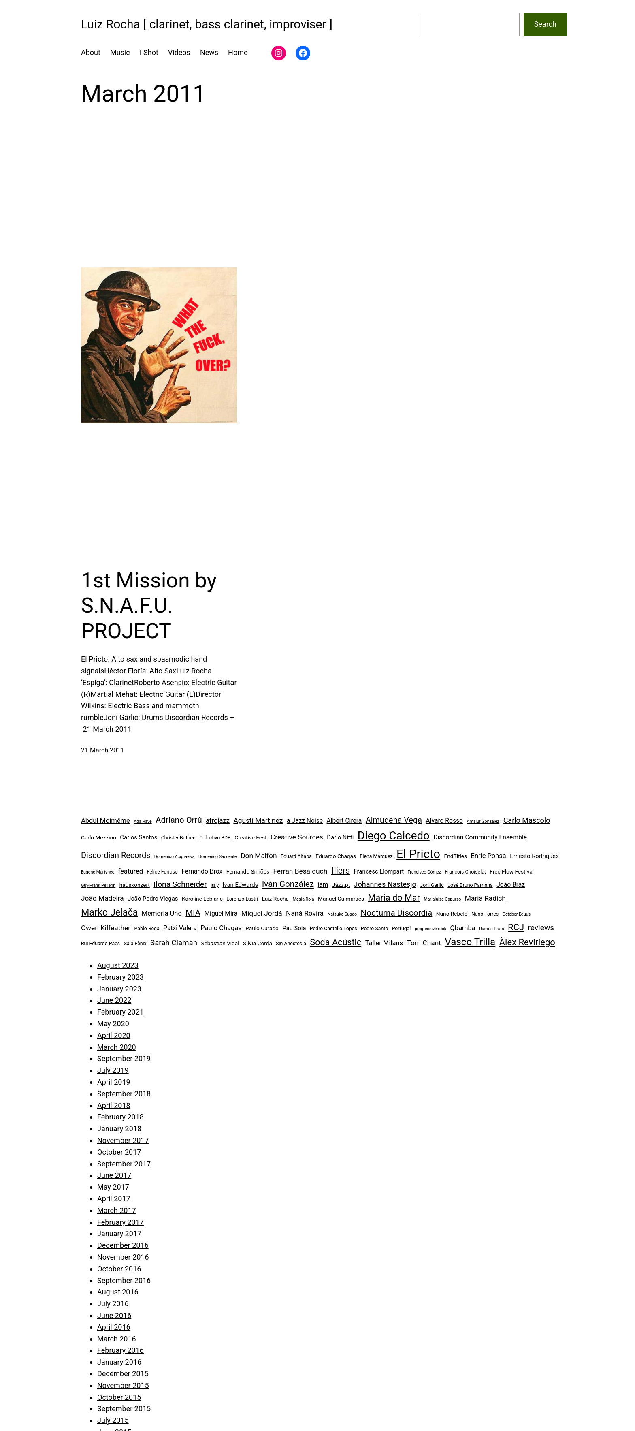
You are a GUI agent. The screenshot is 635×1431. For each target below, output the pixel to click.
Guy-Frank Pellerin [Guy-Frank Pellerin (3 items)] (98, 885)
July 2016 (113, 1303)
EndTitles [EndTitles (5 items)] (455, 856)
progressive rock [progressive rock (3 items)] (430, 928)
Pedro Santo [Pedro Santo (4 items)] (374, 928)
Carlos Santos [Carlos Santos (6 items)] (138, 837)
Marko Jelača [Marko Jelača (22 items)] (109, 912)
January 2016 (119, 1362)
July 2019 (113, 1070)
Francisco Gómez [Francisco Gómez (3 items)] (424, 872)
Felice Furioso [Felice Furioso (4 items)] (162, 872)
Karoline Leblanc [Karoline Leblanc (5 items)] (202, 898)
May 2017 (113, 1187)
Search (545, 24)
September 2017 (124, 1164)
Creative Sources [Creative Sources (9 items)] (297, 837)
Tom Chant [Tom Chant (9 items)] (424, 943)
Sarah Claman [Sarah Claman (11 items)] (173, 942)
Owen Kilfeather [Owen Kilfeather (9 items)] (105, 928)
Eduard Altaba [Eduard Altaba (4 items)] (296, 856)
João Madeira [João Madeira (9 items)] (102, 898)
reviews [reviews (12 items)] (541, 927)
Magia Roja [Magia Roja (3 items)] (303, 899)
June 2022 (114, 1000)
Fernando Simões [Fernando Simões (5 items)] (247, 871)
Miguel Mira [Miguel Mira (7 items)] (220, 913)
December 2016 (123, 1245)
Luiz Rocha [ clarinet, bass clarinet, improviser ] (206, 24)
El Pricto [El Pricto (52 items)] (418, 854)
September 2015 (124, 1408)
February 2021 (120, 1012)
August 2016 (118, 1292)
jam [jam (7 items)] (323, 885)
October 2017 (119, 1152)
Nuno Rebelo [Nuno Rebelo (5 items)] (452, 913)
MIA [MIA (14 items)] (192, 913)
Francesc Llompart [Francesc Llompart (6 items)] (379, 871)
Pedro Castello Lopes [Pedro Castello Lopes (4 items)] (333, 928)
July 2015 (113, 1420)
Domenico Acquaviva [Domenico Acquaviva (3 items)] (174, 856)
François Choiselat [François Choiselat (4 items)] (465, 872)
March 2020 (116, 1047)
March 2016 (116, 1339)
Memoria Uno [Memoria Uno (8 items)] (162, 913)
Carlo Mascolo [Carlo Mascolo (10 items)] (526, 820)
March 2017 (116, 1210)
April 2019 (113, 1082)
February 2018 (120, 1117)
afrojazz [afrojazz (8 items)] (218, 820)
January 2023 (119, 989)
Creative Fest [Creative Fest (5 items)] (250, 837)
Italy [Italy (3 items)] (215, 885)
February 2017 (120, 1222)
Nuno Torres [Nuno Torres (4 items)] (485, 914)
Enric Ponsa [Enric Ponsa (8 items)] (488, 856)
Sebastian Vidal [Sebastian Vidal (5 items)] (220, 943)
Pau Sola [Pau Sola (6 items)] (294, 928)
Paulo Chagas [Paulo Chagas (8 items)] (220, 928)
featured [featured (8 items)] (130, 871)
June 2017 (114, 1175)
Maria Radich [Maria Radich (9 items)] (485, 898)
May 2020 (113, 1023)
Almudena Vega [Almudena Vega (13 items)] (394, 820)
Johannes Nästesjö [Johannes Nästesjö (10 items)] (385, 884)
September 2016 (124, 1280)
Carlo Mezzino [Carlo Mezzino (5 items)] (98, 837)
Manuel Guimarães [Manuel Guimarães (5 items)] (341, 898)
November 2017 (123, 1140)
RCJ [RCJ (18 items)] (516, 927)
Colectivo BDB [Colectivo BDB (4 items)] (215, 838)
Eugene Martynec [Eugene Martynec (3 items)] (97, 872)
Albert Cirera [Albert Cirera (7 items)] (344, 820)
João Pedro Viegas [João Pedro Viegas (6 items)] (153, 898)
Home (237, 52)
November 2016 (123, 1257)
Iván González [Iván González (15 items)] (288, 884)
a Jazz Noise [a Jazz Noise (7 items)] (305, 820)
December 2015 (123, 1373)
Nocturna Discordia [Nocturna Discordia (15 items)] (397, 913)
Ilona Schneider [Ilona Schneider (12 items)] (180, 884)
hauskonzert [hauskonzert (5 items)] (134, 885)
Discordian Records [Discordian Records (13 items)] (115, 855)
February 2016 (120, 1350)
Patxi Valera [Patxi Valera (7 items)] (180, 928)
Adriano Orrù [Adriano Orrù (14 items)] (179, 820)
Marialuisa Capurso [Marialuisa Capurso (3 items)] (442, 899)
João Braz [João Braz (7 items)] (510, 885)
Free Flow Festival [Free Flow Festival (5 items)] (512, 871)
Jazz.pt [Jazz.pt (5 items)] (341, 885)
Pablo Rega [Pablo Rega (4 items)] (146, 928)
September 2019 (124, 1058)
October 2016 (119, 1268)
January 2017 (119, 1233)
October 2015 (119, 1397)
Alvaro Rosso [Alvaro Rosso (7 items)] (444, 820)
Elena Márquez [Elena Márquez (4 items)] (376, 856)
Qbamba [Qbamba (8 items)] (462, 928)
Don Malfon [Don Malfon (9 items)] (259, 856)
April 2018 (113, 1105)
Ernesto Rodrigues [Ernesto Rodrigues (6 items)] (534, 856)
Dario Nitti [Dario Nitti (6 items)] (340, 837)
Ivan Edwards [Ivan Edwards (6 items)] (240, 885)
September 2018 (124, 1093)
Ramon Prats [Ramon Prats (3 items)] (491, 928)
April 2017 (113, 1198)
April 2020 (113, 1035)
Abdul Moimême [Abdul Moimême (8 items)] (105, 820)
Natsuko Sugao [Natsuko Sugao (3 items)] (342, 914)
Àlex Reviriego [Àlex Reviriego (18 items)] (527, 942)
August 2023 (118, 965)
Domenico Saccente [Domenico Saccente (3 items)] (217, 856)
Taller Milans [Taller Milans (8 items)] (384, 943)
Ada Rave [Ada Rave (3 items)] (142, 821)
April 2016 (113, 1327)
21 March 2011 (102, 750)
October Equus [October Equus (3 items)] (517, 914)
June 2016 (114, 1315)
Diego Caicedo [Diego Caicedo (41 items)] (394, 835)
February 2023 (120, 977)
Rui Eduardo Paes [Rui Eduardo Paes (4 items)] (100, 943)
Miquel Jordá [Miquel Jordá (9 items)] (261, 913)
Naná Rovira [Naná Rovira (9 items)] (305, 913)
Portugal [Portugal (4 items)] (401, 928)
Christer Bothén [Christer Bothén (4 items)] (178, 838)
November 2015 (123, 1385)
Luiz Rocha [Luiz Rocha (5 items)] (275, 898)
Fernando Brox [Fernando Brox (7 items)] (201, 871)
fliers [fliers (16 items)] (340, 870)
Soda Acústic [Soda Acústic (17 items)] (335, 942)
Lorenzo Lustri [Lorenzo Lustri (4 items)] (242, 899)
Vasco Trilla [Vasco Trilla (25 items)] (470, 942)
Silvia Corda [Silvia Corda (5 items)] (257, 943)
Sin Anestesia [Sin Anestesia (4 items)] (291, 943)
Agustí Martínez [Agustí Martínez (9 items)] (258, 820)
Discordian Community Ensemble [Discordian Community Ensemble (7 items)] (480, 837)
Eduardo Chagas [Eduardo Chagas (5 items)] (335, 856)
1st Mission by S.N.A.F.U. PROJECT (149, 605)
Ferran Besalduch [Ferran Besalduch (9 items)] (300, 871)
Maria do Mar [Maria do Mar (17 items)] (394, 898)
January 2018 (119, 1128)
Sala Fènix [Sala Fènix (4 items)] (135, 943)
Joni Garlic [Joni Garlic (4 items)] (431, 885)
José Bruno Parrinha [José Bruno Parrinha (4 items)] (469, 885)
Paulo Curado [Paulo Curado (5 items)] (262, 928)
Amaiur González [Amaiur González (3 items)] (483, 821)
